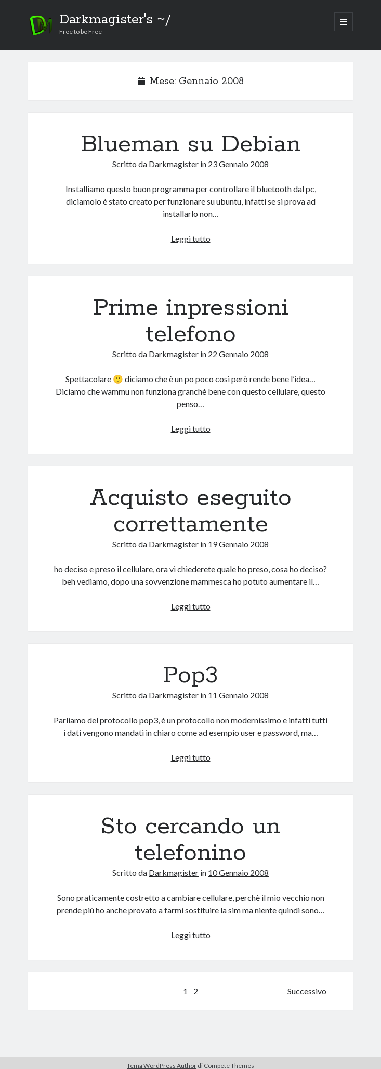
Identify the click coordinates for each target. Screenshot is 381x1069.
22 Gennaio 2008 (238, 354)
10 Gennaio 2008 (238, 872)
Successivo (306, 991)
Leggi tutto (191, 238)
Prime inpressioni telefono (190, 321)
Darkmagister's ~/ (115, 19)
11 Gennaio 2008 (238, 695)
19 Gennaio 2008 (238, 544)
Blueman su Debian (191, 144)
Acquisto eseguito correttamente (191, 511)
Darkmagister (174, 164)
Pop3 (190, 675)
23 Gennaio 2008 (238, 164)
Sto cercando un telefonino (191, 839)
